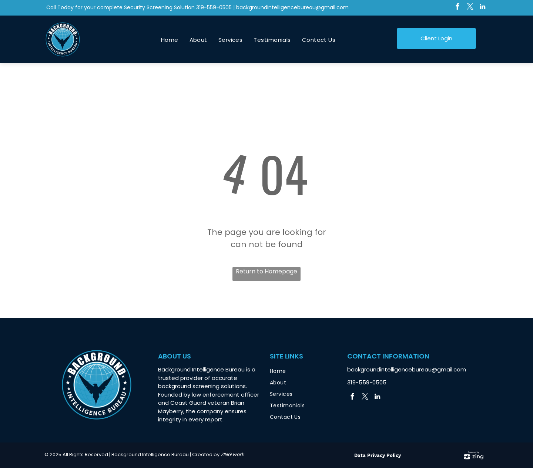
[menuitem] (169, 40)
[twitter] (470, 8)
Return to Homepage (266, 271)
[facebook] (457, 8)
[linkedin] (482, 8)
